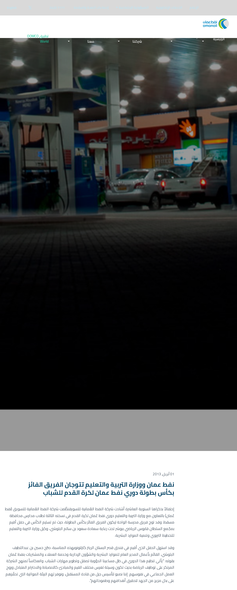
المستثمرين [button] (112, 37)
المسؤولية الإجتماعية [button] (134, 7)
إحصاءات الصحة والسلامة (91, 7)
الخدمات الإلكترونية (169, 7)
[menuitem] (194, 7)
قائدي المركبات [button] (193, 37)
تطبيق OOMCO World (38, 40)
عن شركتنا (137, 40)
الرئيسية (219, 39)
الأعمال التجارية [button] (162, 37)
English (12, 8)
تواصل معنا (89, 40)
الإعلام (194, 7)
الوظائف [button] (64, 37)
